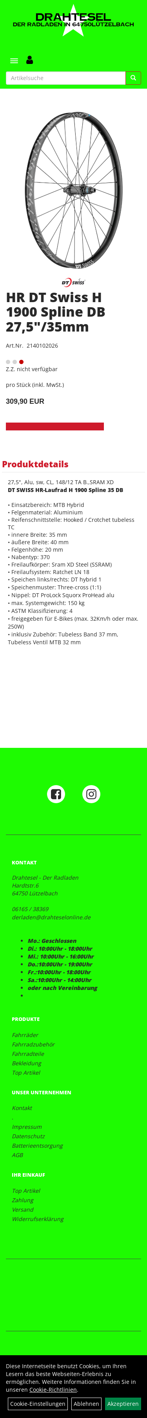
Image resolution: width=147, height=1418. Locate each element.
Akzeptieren (123, 1403)
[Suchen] (133, 78)
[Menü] (14, 60)
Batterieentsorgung (37, 1145)
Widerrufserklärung (38, 1219)
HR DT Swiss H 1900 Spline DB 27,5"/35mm (55, 311)
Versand (22, 1209)
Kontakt (22, 1108)
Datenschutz (28, 1136)
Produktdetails (35, 464)
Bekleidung (26, 1063)
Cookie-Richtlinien (53, 1389)
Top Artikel (26, 1072)
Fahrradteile (28, 1053)
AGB (17, 1155)
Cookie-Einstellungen (37, 1403)
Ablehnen (86, 1403)
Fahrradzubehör (33, 1044)
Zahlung (22, 1200)
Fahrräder (25, 1035)
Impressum (27, 1126)
